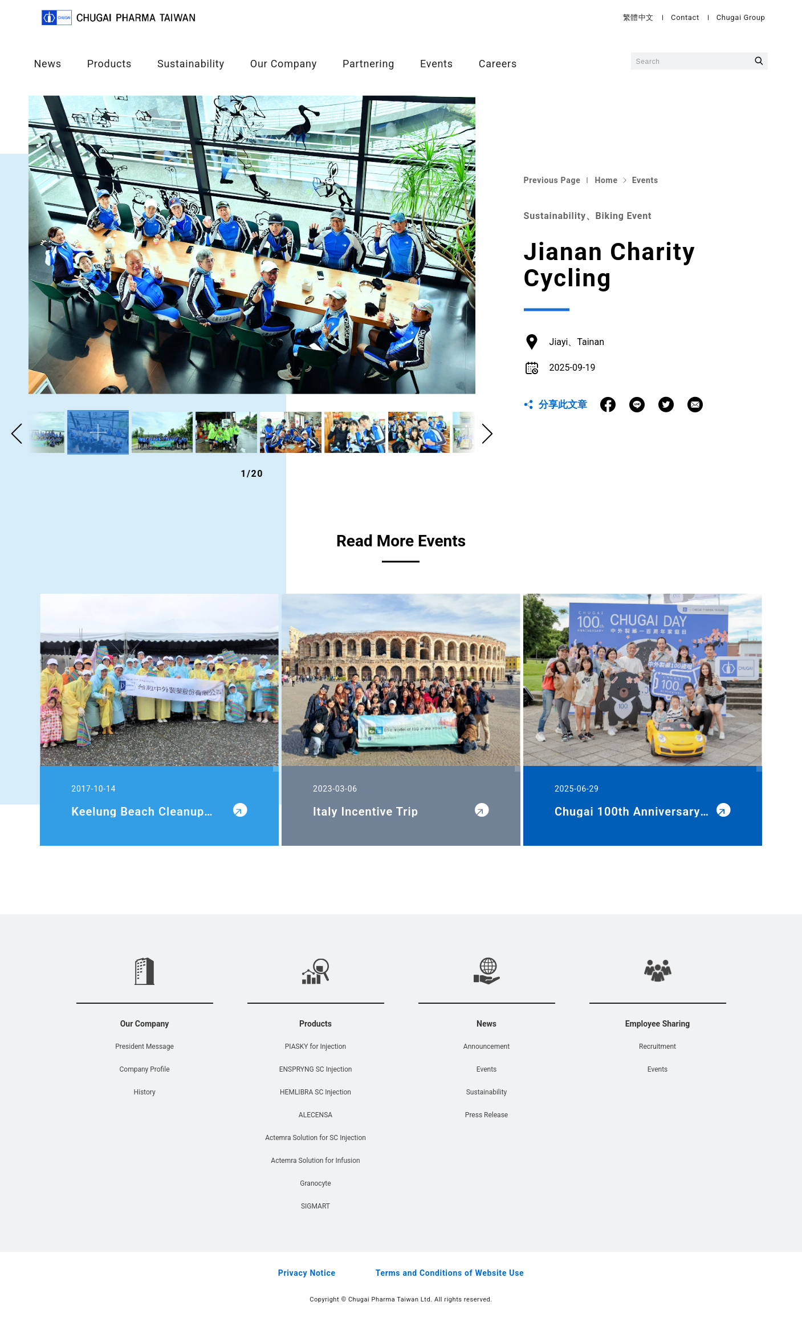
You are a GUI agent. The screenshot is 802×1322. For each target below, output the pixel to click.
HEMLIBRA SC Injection (315, 1092)
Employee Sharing (657, 1023)
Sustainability (191, 64)
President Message (144, 1047)
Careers (497, 64)
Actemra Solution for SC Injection (315, 1138)
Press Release (486, 1115)
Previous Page (552, 180)
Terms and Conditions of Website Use (450, 1273)
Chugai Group (741, 17)
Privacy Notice (307, 1273)
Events (436, 64)
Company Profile (144, 1069)
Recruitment (657, 1047)
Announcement (486, 1047)
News (47, 64)
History (144, 1092)
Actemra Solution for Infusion (315, 1161)
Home (606, 180)
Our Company (283, 64)
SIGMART (315, 1206)
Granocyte (315, 1183)
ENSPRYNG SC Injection (315, 1069)
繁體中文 (639, 17)
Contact (685, 17)
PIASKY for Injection (315, 1047)
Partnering (368, 64)
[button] (487, 434)
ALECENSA (315, 1115)
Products (109, 64)
